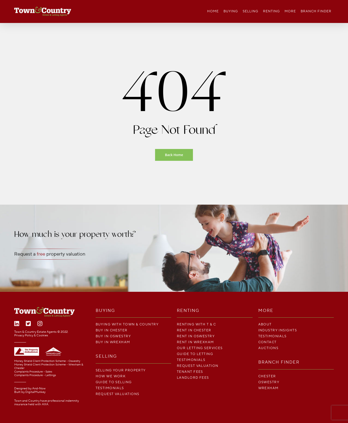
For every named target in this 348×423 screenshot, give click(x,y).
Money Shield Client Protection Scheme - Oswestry (47, 361)
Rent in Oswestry (196, 336)
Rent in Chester (194, 330)
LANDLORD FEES (193, 377)
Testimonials (110, 388)
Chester (267, 376)
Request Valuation (197, 366)
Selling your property (121, 370)
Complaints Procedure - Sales (33, 372)
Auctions (268, 348)
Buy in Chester (112, 330)
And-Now (39, 388)
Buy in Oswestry (113, 336)
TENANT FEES (190, 371)
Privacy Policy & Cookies (31, 335)
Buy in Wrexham (113, 342)
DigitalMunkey (35, 392)
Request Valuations (117, 394)
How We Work (111, 376)
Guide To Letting (195, 354)
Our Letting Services (200, 348)
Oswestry (269, 382)
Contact (267, 342)
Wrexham (268, 388)
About (265, 324)
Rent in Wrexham (195, 342)
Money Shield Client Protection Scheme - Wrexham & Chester (48, 366)
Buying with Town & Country (127, 324)
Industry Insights (277, 330)
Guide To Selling (114, 382)
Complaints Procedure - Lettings (35, 375)
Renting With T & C (196, 324)
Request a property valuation (49, 254)
